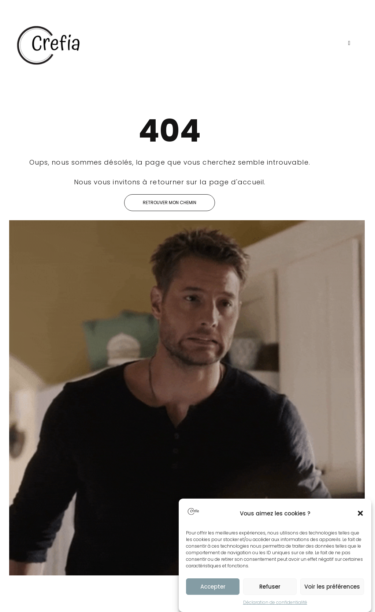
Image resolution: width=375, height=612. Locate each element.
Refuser (270, 586)
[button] (360, 513)
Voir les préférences (332, 586)
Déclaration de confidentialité (275, 602)
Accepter (213, 586)
